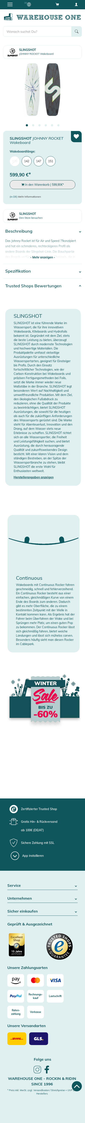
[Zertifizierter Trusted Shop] (24, 947)
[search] (37, 31)
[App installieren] (27, 855)
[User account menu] (76, 4)
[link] (37, 1073)
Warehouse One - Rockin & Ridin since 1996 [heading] (42, 1081)
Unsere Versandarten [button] (26, 1026)
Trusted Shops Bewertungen (33, 285)
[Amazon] (15, 980)
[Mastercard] (35, 980)
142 (26, 161)
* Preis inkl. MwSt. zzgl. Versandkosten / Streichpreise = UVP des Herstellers (42, 1092)
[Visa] (55, 980)
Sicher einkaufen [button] (42, 911)
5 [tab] (52, 125)
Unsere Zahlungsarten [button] (27, 968)
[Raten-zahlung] (15, 1012)
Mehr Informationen (29, 196)
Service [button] (42, 885)
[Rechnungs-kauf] (35, 996)
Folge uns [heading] (42, 1059)
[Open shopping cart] (57, 4)
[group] (42, 809)
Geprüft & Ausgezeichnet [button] (29, 924)
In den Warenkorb (42, 185)
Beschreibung (18, 231)
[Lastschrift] (55, 996)
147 (38, 161)
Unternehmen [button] (42, 898)
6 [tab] (58, 125)
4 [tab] (46, 125)
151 (50, 161)
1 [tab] (27, 125)
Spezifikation (18, 271)
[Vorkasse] (35, 1012)
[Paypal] (15, 996)
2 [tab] (33, 125)
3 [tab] (39, 125)
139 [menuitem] (14, 161)
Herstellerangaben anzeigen (34, 477)
